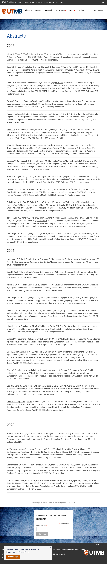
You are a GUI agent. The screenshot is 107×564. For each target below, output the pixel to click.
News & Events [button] (99, 10)
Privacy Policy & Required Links (60, 549)
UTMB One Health (9, 2)
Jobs (88, 10)
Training (81, 10)
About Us (28, 10)
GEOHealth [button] (61, 10)
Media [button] (72, 10)
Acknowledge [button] (13, 557)
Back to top (100, 544)
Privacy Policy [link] (24, 552)
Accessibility (80, 549)
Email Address (41, 526)
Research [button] (49, 10)
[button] (50, 547)
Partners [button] (38, 10)
